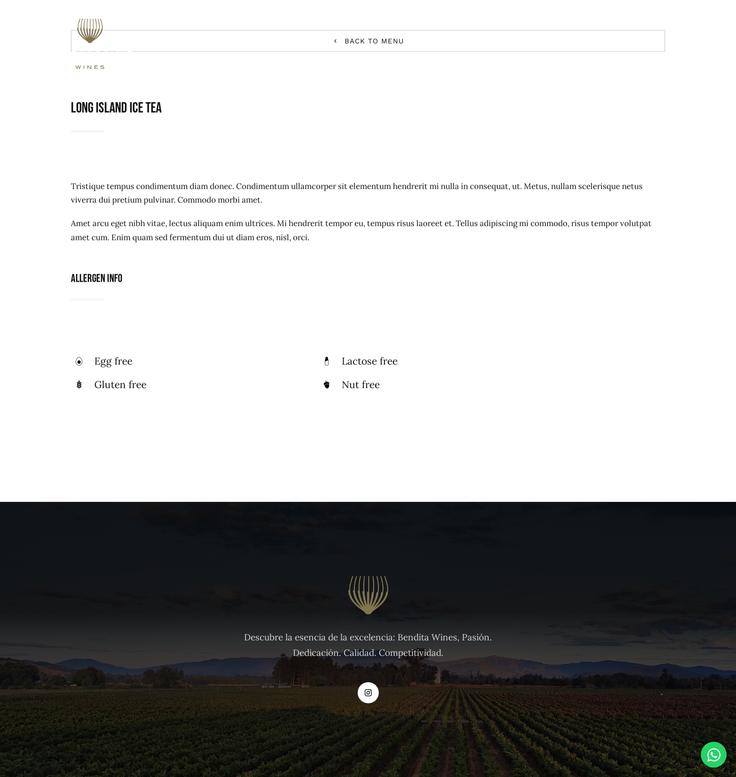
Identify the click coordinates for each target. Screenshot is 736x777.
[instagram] (368, 692)
